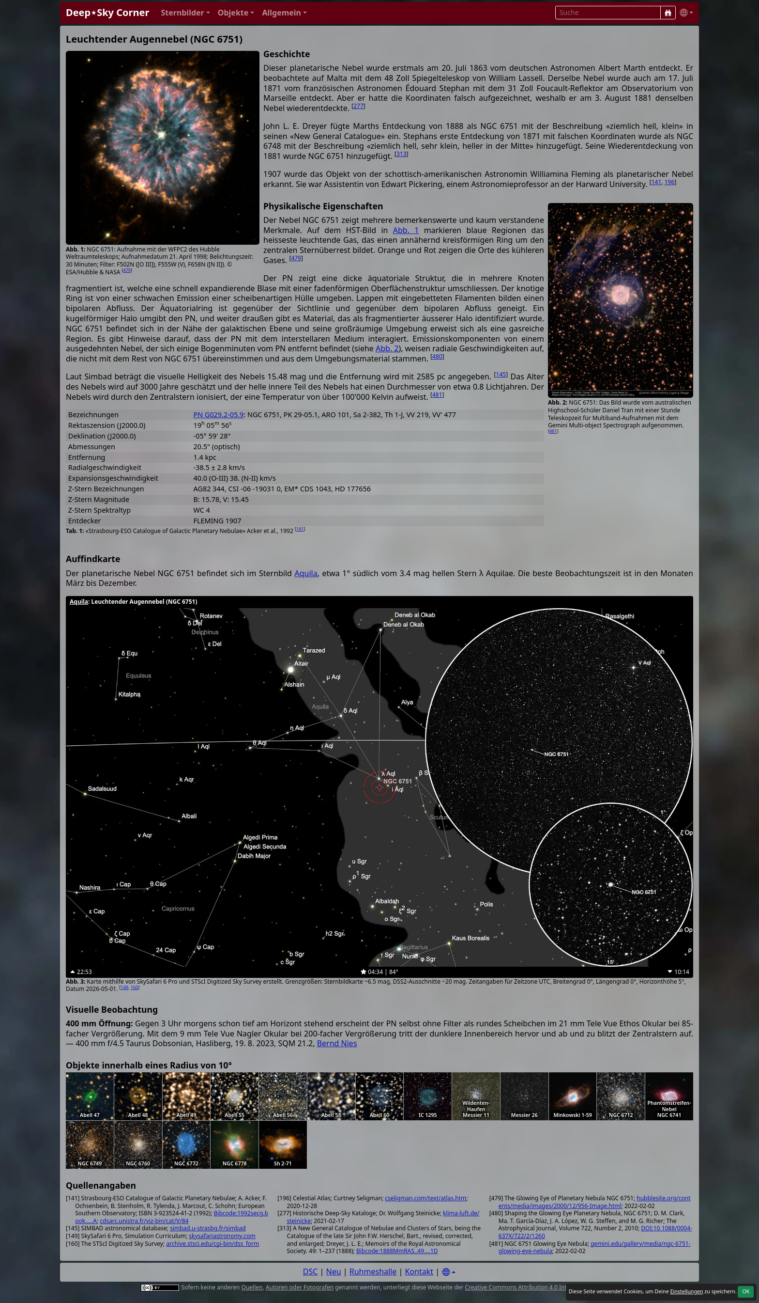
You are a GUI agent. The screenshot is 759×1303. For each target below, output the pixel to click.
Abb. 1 (406, 230)
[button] (185, 13)
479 (126, 270)
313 (401, 154)
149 (124, 987)
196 (670, 182)
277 (358, 106)
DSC (310, 1271)
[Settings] (448, 1272)
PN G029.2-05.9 (219, 414)
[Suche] (668, 12)
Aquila (305, 573)
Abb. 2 (387, 348)
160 (134, 987)
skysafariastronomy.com (222, 1236)
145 (501, 374)
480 (437, 356)
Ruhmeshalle (373, 1271)
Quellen (252, 1287)
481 (553, 431)
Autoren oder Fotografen (300, 1287)
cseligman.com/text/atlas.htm (425, 1198)
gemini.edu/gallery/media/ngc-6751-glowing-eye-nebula (595, 1248)
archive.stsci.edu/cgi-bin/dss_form (212, 1244)
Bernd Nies (337, 1043)
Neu (333, 1271)
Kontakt (419, 1271)
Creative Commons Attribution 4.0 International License (540, 1287)
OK (745, 1291)
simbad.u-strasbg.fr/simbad (207, 1228)
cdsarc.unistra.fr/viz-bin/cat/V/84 (144, 1221)
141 (657, 182)
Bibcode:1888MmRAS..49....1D (397, 1251)
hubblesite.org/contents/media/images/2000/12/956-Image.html (595, 1202)
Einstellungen (686, 1291)
